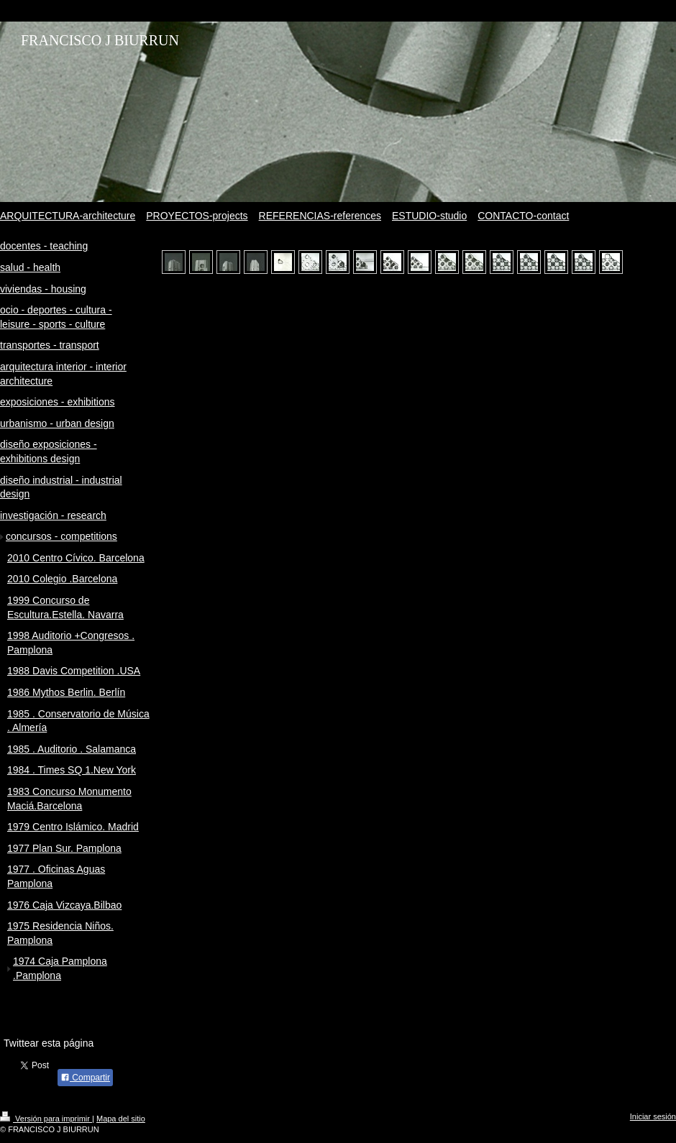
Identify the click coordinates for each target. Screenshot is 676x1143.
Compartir (85, 1078)
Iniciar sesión (653, 1116)
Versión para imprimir (46, 1118)
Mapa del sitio (120, 1118)
